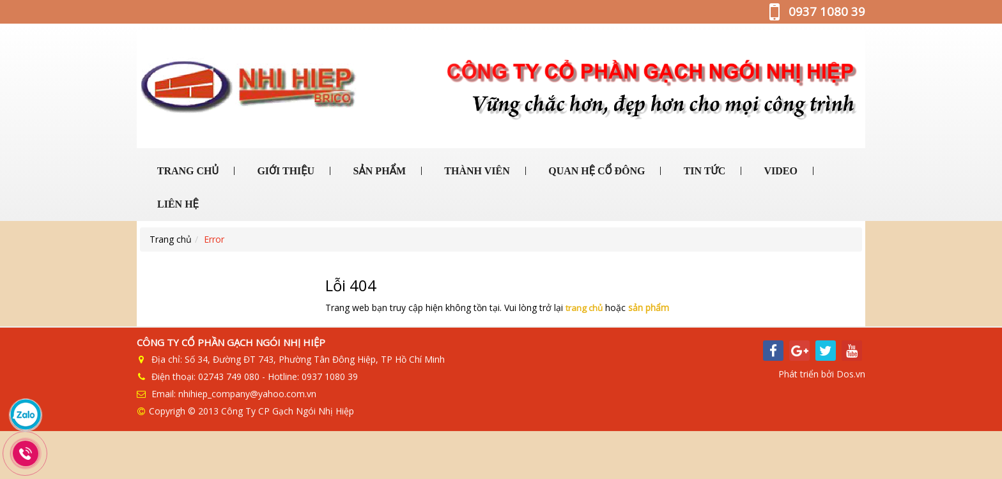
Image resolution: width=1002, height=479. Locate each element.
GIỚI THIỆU (284, 170)
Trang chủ (171, 239)
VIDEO (780, 170)
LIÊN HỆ (177, 204)
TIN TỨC (703, 170)
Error (214, 239)
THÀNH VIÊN (476, 170)
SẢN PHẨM (378, 170)
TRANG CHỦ (187, 170)
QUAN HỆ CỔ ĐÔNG (595, 170)
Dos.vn (850, 375)
